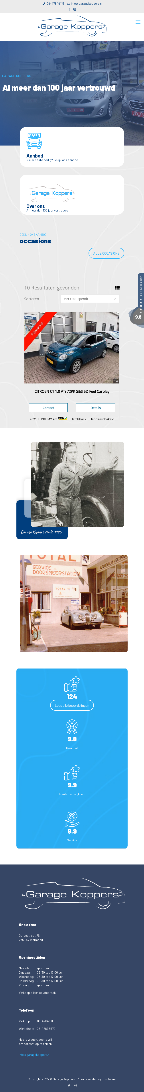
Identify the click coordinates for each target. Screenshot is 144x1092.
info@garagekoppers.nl (86, 3)
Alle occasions (106, 253)
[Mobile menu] (138, 21)
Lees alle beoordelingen (72, 705)
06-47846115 (55, 3)
